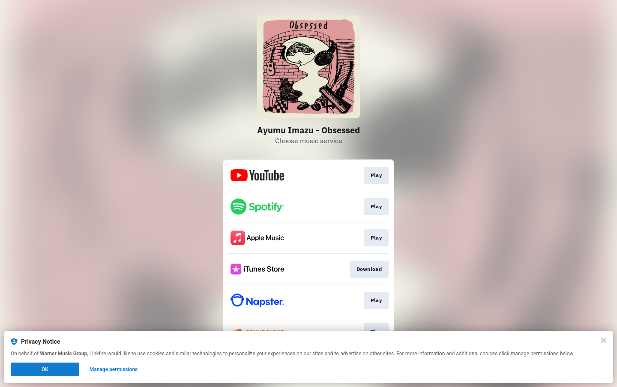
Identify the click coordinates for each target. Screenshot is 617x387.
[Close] (604, 340)
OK (45, 369)
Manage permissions (114, 369)
